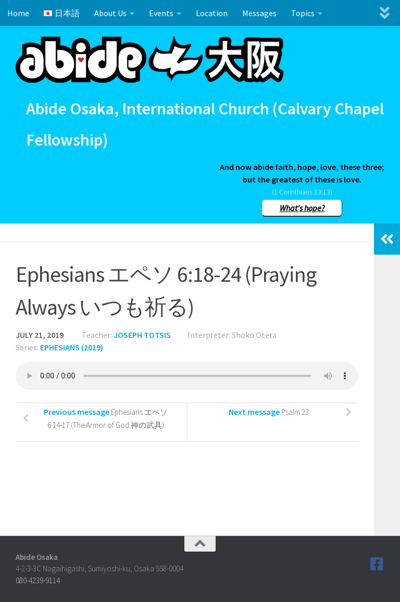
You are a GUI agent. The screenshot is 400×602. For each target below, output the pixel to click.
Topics (303, 13)
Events (161, 13)
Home (18, 13)
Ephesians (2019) (71, 347)
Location (212, 13)
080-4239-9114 (38, 580)
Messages (259, 13)
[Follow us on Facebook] (377, 564)
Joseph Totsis (142, 335)
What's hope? (302, 208)
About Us (110, 13)
